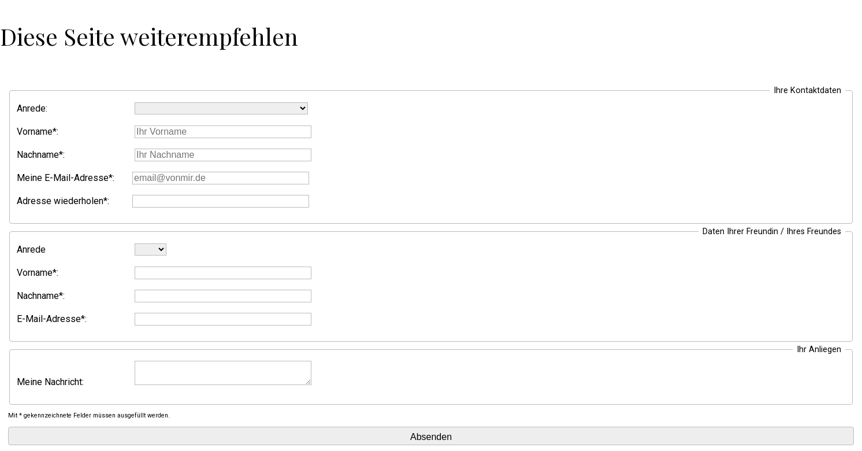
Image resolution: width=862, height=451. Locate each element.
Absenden (431, 437)
